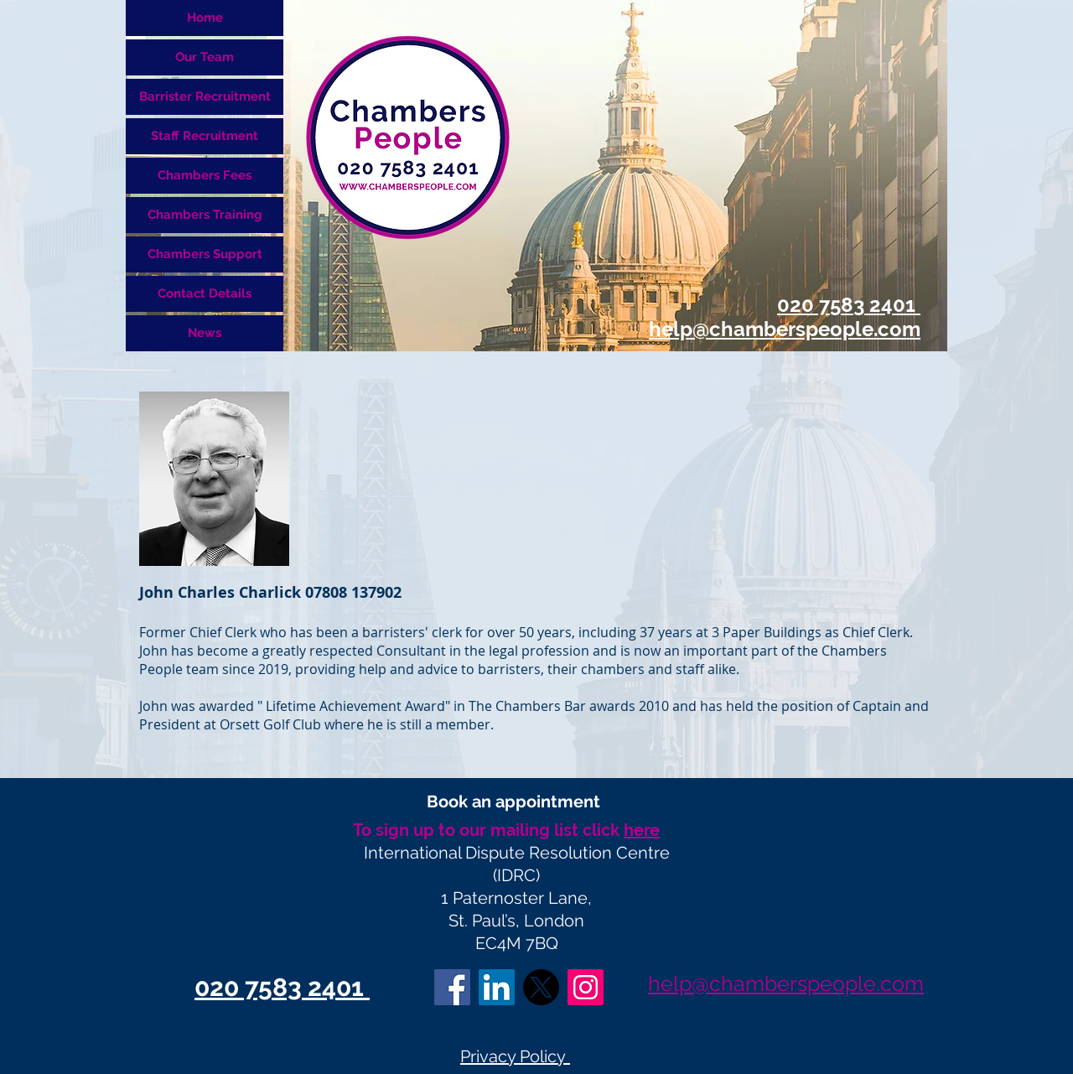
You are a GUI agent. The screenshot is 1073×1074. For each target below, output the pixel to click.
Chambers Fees (204, 175)
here (642, 830)
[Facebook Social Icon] (452, 987)
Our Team (204, 57)
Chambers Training (205, 214)
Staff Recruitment (204, 135)
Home (205, 17)
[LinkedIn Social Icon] (497, 987)
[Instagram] (586, 987)
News (204, 332)
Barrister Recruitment (205, 96)
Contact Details (204, 293)
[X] (541, 987)
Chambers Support (205, 254)
